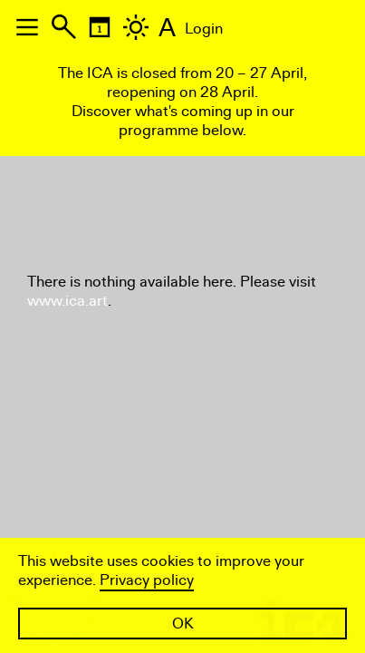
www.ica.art (67, 300)
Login (204, 28)
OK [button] (183, 623)
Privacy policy (147, 580)
